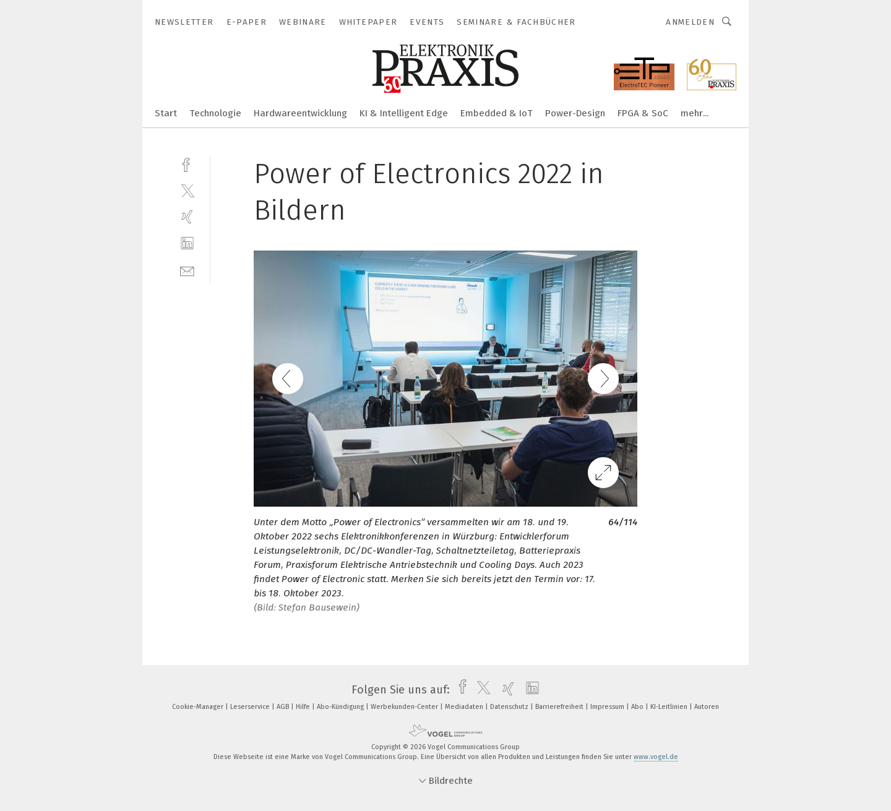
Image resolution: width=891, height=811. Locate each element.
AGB (284, 707)
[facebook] (187, 163)
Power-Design (575, 113)
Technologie (215, 113)
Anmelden (690, 22)
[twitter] (187, 190)
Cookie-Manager (198, 707)
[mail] (187, 270)
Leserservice (251, 707)
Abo (638, 707)
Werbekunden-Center (405, 707)
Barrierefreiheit (560, 707)
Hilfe (304, 707)
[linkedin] (187, 243)
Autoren (706, 707)
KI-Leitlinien (669, 707)
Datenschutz (510, 707)
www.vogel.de (656, 757)
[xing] (187, 217)
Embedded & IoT (496, 113)
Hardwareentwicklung (300, 113)
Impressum (608, 707)
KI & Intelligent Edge (403, 113)
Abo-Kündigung (341, 707)
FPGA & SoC (643, 113)
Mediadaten (465, 707)
